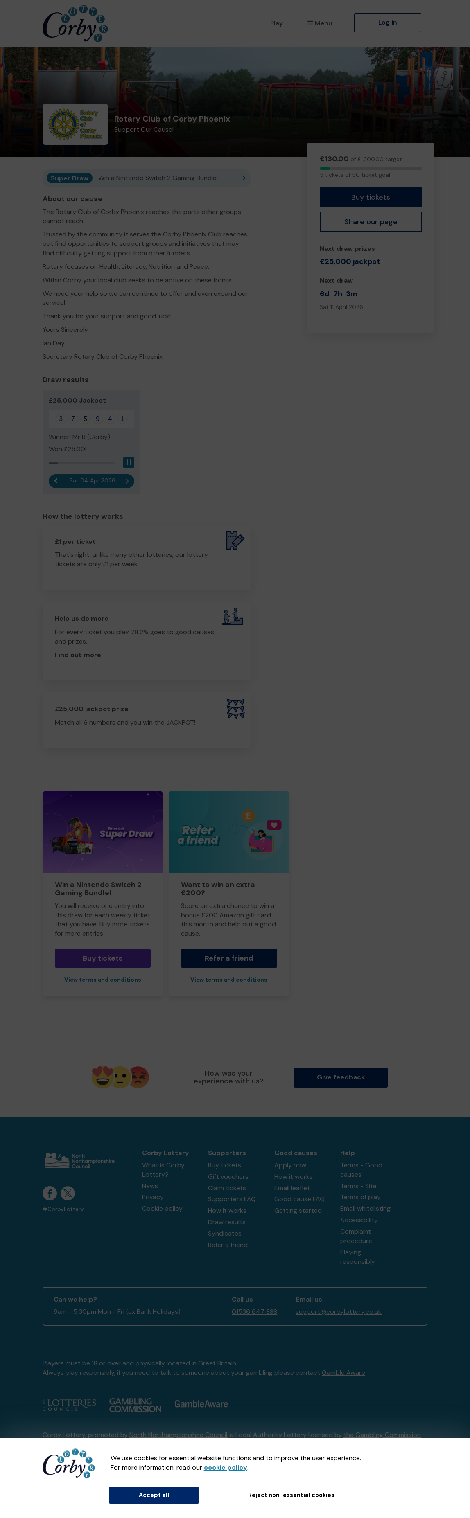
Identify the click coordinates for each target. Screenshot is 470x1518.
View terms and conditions (102, 979)
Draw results (227, 1222)
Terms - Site (358, 1186)
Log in (387, 22)
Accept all (154, 1495)
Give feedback (341, 1077)
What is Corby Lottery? (163, 1170)
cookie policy (225, 1467)
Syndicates (225, 1233)
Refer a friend (229, 958)
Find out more (78, 655)
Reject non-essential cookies (291, 1495)
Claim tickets (227, 1188)
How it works (227, 1210)
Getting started (298, 1210)
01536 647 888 (254, 1311)
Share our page (371, 222)
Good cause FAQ (299, 1199)
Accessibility (359, 1220)
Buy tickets (370, 197)
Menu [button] (319, 23)
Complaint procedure (356, 1236)
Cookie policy (162, 1208)
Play (276, 23)
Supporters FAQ (232, 1199)
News (150, 1186)
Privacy (153, 1197)
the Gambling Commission (382, 1434)
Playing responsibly (357, 1257)
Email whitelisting (365, 1208)
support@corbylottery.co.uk (339, 1311)
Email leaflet (292, 1188)
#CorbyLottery (63, 1209)
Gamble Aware (343, 1372)
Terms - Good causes (361, 1170)
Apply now (290, 1165)
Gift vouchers (228, 1176)
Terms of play (360, 1197)
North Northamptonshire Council (178, 1434)
